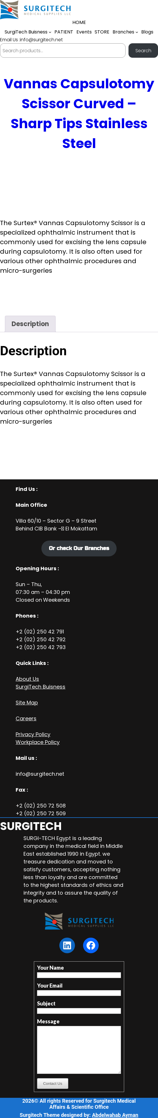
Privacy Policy (33, 734)
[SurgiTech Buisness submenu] (50, 32)
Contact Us (52, 1083)
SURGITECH (31, 826)
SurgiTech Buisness (40, 686)
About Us (27, 679)
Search (143, 50)
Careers (26, 718)
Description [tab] (30, 323)
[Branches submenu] (136, 32)
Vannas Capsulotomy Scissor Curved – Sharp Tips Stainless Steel (79, 113)
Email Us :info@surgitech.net (31, 39)
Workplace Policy (38, 742)
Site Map (27, 702)
